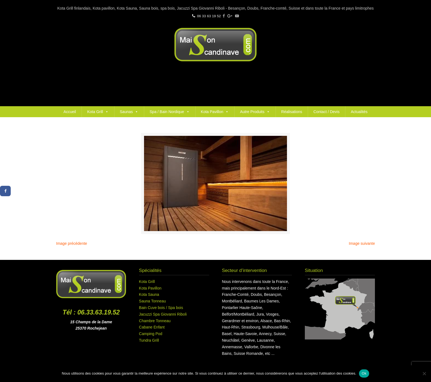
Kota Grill (98, 111)
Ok (364, 373)
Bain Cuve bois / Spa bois (161, 307)
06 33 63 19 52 (209, 16)
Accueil (69, 111)
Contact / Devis (326, 111)
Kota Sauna (149, 294)
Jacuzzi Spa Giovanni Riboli (163, 314)
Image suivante (362, 243)
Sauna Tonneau (152, 301)
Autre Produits (255, 111)
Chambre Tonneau (155, 321)
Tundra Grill (149, 340)
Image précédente (71, 243)
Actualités (359, 111)
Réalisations (291, 111)
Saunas (129, 111)
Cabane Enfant (152, 327)
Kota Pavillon (215, 111)
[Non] (424, 373)
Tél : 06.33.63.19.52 (91, 312)
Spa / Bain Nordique (169, 111)
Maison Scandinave (215, 44)
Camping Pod (150, 334)
